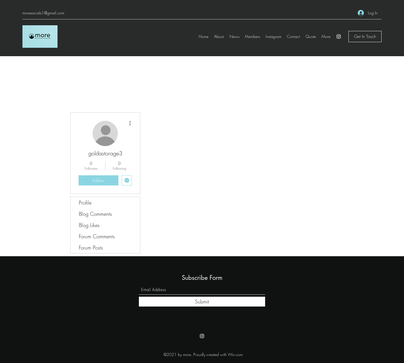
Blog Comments (95, 213)
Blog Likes (89, 225)
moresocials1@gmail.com (43, 12)
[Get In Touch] (365, 36)
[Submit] (202, 302)
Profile (85, 202)
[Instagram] (338, 36)
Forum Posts (91, 247)
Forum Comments (97, 236)
